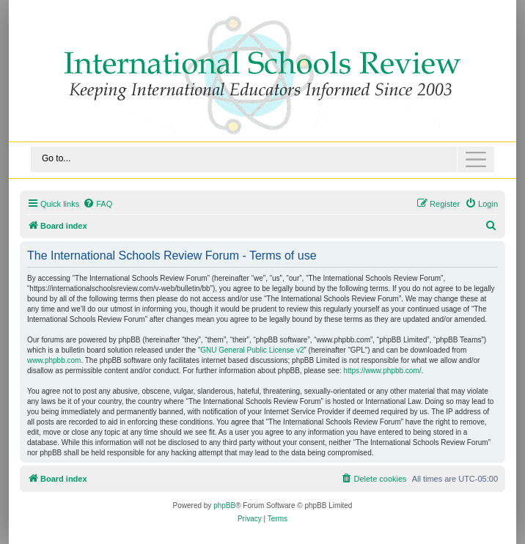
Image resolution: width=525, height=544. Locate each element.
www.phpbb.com (54, 360)
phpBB (224, 505)
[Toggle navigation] (262, 159)
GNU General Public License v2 (252, 350)
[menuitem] (97, 204)
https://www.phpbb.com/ (382, 371)
